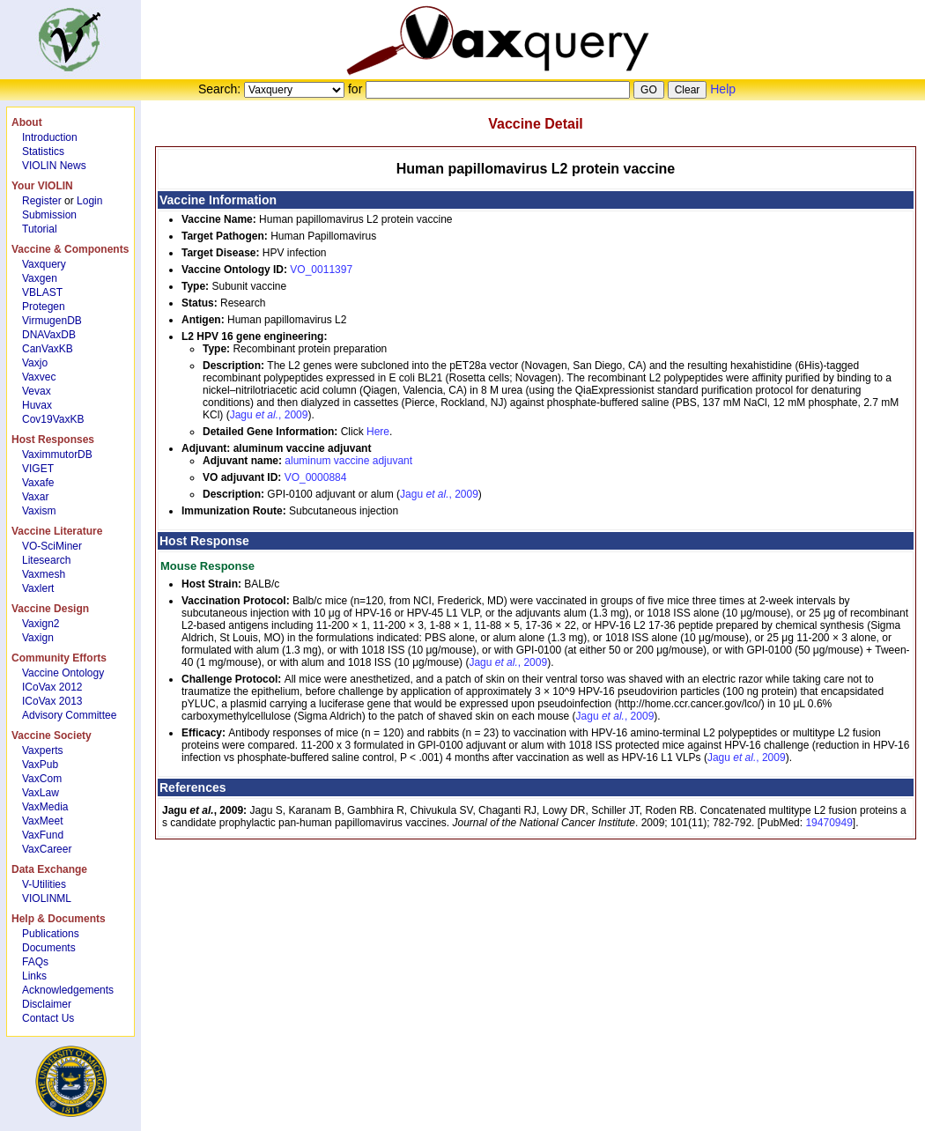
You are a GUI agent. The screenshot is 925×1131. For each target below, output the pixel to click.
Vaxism (39, 511)
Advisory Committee (69, 715)
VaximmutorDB (57, 454)
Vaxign (38, 638)
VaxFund (42, 835)
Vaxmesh (43, 574)
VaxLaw (40, 793)
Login (89, 201)
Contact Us (48, 1018)
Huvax (37, 405)
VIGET (38, 468)
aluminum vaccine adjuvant (348, 461)
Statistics (43, 151)
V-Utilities (44, 884)
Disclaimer (46, 1004)
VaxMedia (45, 807)
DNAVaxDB (49, 335)
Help (723, 89)
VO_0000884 (316, 477)
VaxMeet (42, 821)
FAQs (35, 962)
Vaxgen (39, 278)
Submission (49, 215)
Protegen (43, 306)
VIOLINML (46, 898)
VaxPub (40, 764)
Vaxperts (42, 750)
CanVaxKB (47, 349)
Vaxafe (38, 483)
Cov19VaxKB (53, 419)
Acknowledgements (68, 990)
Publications (50, 934)
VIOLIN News (54, 165)
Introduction (50, 137)
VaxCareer (46, 849)
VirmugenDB (52, 320)
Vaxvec (39, 377)
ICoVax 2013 (52, 701)
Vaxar (35, 497)
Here (377, 431)
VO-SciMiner (52, 546)
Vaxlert (38, 588)
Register (42, 201)
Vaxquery (44, 264)
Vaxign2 (40, 623)
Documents (49, 948)
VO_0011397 (321, 269)
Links (34, 976)
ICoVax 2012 (52, 687)
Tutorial (39, 229)
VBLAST (42, 292)
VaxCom (42, 778)
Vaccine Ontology (63, 673)
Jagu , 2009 (269, 415)
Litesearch (46, 560)
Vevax (36, 391)
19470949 (828, 823)
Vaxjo (35, 363)
